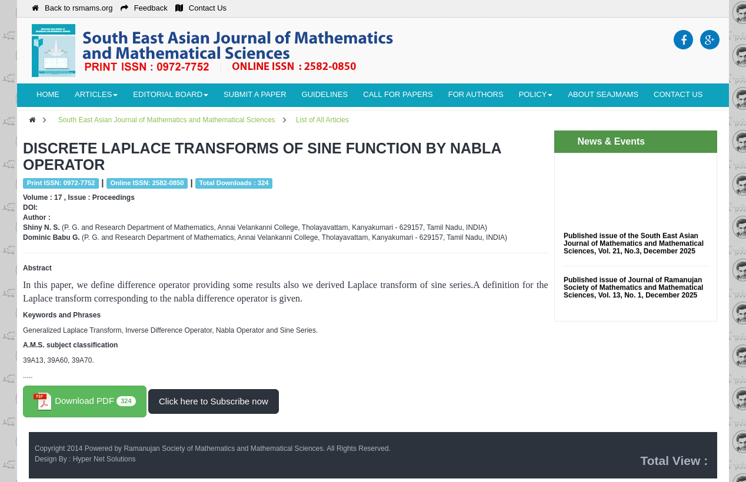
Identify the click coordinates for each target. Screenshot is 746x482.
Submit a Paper (255, 94)
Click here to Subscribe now (213, 401)
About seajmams (603, 94)
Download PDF (85, 401)
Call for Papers (397, 94)
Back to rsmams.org (72, 8)
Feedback (144, 8)
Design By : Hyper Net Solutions (85, 459)
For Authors (476, 94)
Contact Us (201, 8)
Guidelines (325, 94)
